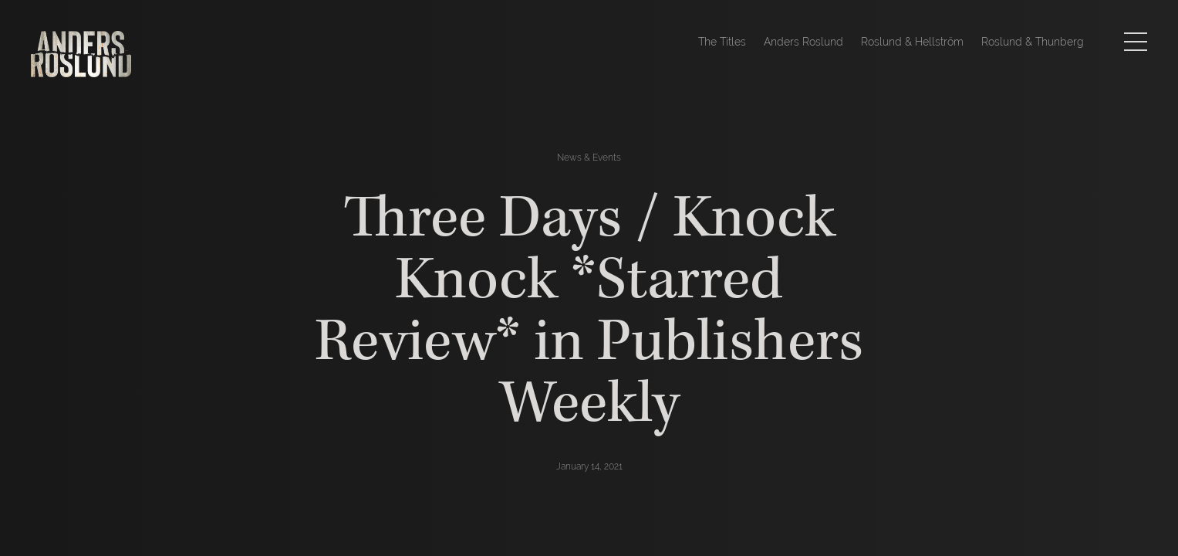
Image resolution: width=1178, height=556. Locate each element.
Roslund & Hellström (912, 42)
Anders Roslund (803, 42)
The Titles (722, 42)
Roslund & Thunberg (1032, 42)
